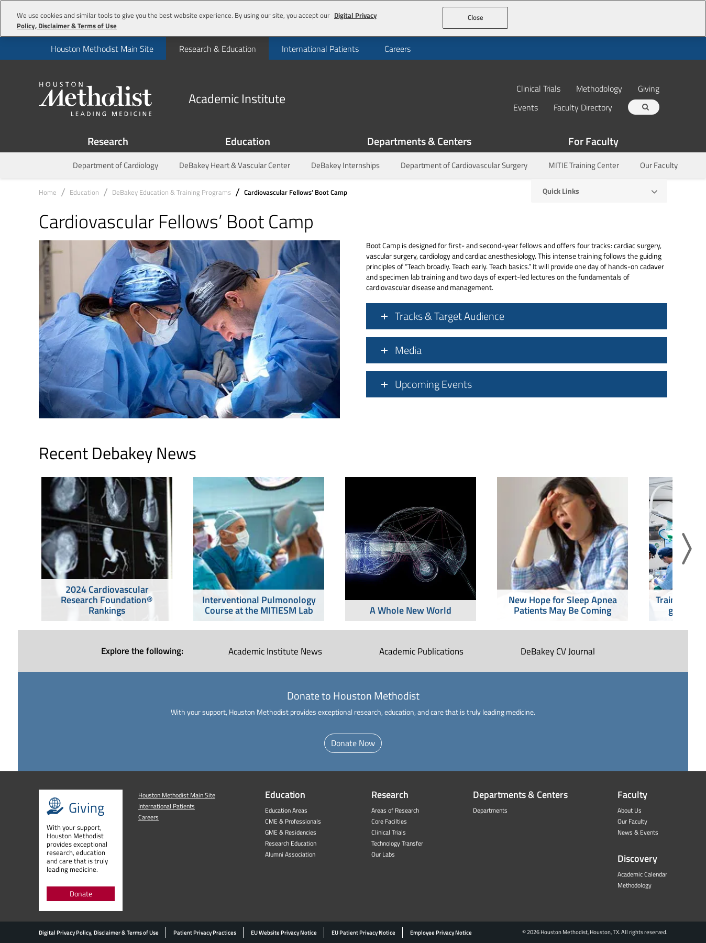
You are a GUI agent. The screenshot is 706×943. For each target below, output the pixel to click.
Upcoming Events (433, 384)
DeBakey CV (558, 651)
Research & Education (217, 48)
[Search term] (645, 107)
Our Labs (383, 854)
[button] (686, 549)
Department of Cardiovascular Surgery (464, 165)
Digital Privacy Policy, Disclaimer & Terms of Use (99, 932)
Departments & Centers (419, 141)
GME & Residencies (290, 832)
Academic (421, 651)
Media (408, 350)
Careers (397, 48)
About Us (629, 810)
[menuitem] (102, 48)
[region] (353, 18)
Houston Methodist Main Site (102, 48)
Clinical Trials (538, 88)
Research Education (290, 843)
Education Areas (286, 810)
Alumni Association (290, 854)
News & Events (637, 832)
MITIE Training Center (583, 165)
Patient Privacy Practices (204, 932)
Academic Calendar (642, 874)
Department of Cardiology (115, 165)
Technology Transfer (397, 843)
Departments (490, 810)
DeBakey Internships (345, 165)
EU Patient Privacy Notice (363, 932)
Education (247, 141)
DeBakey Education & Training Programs (171, 192)
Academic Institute (275, 651)
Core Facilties (389, 821)
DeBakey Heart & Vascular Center (234, 165)
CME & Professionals (293, 821)
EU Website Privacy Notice (284, 932)
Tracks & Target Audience (449, 316)
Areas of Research (395, 810)
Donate (81, 893)
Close (476, 17)
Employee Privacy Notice (441, 932)
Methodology (599, 88)
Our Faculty (659, 165)
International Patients (320, 48)
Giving (648, 88)
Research (107, 141)
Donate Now (353, 743)
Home (48, 192)
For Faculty (593, 141)
